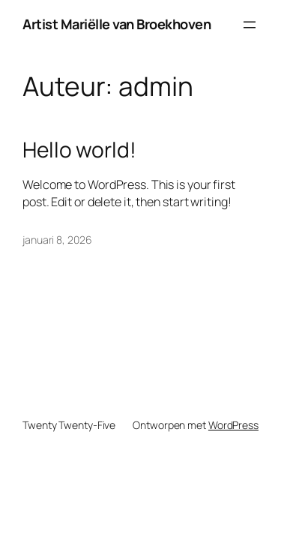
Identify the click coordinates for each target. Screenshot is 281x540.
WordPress (233, 425)
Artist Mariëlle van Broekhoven (116, 24)
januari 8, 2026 (57, 239)
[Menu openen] (250, 25)
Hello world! (79, 150)
